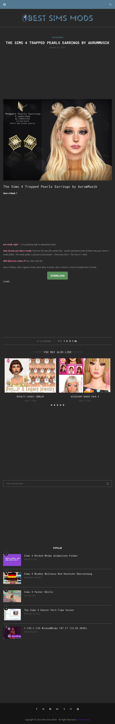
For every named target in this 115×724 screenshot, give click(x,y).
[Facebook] (36, 709)
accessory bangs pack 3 (85, 396)
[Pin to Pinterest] (70, 341)
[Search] (110, 4)
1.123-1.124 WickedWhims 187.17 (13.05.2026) (55, 628)
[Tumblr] (64, 709)
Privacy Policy (84, 719)
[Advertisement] (57, 74)
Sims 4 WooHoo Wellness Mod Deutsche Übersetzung (58, 573)
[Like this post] (61, 341)
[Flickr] (50, 709)
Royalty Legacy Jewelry (30, 396)
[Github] (71, 709)
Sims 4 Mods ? (10, 193)
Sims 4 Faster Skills (38, 591)
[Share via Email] (76, 341)
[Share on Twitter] (67, 341)
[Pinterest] (43, 709)
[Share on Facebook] (64, 341)
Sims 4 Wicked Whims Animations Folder (51, 555)
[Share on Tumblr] (72, 341)
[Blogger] (78, 709)
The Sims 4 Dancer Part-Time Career (49, 610)
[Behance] (57, 709)
